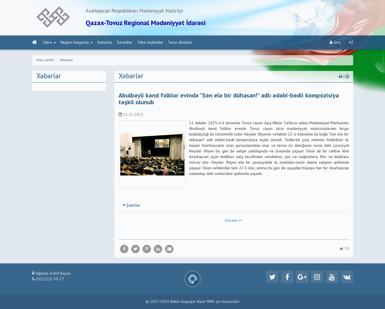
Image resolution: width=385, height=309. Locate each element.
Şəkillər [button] (131, 205)
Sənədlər (125, 43)
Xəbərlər (104, 43)
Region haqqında (77, 43)
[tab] (234, 205)
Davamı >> (233, 221)
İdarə (49, 43)
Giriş (335, 42)
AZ (351, 43)
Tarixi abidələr (180, 43)
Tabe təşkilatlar (150, 43)
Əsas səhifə (45, 60)
